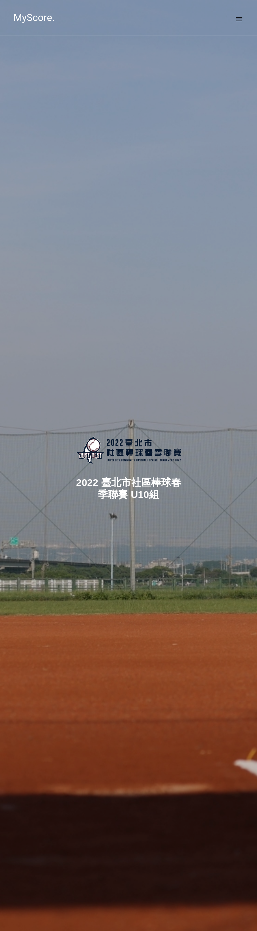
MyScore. (34, 17)
